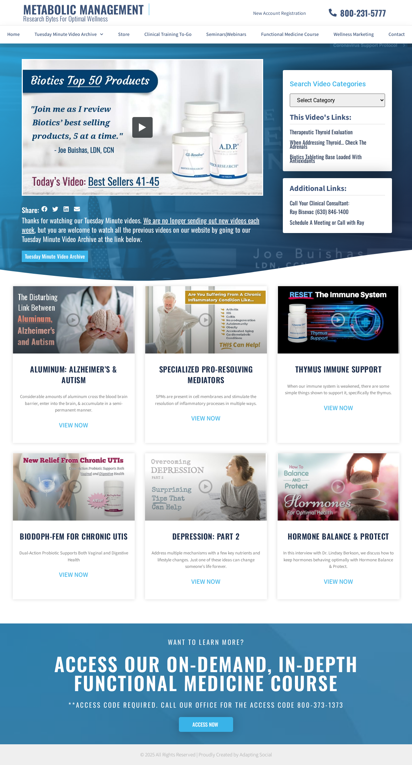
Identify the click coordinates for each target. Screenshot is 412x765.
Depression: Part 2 (206, 536)
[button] (44, 209)
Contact (397, 34)
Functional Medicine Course (290, 34)
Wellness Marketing (354, 34)
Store (124, 34)
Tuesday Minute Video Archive (69, 34)
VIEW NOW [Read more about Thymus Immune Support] (338, 408)
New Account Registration (279, 13)
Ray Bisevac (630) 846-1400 (319, 211)
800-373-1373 (320, 704)
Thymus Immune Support (338, 369)
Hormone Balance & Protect (338, 536)
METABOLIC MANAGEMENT (83, 9)
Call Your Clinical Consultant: (319, 203)
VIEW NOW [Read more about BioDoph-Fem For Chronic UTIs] (73, 575)
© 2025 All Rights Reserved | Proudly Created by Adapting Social (206, 755)
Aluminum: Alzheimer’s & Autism (73, 374)
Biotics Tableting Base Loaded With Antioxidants (326, 159)
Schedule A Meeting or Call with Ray (327, 222)
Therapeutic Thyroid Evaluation (321, 132)
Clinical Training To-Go (168, 34)
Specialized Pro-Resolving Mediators (206, 374)
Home (13, 34)
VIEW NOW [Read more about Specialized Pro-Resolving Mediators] (205, 418)
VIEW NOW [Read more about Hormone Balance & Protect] (338, 582)
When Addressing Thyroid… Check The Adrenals (328, 144)
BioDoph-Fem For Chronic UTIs (73, 536)
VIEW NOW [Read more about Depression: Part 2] (205, 582)
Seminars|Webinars (226, 34)
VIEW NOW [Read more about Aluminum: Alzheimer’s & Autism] (73, 425)
